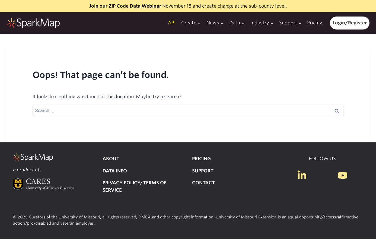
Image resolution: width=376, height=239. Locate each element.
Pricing (314, 22)
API (172, 22)
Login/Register (350, 22)
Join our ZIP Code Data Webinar (125, 6)
